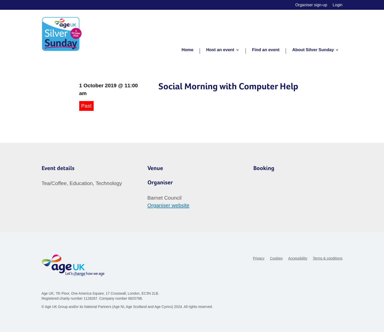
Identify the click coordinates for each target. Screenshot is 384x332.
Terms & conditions (327, 258)
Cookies (276, 258)
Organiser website (168, 205)
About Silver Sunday (313, 50)
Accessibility (297, 258)
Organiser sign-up (311, 5)
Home (187, 50)
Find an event (266, 50)
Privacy (258, 258)
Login (337, 5)
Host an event (220, 50)
